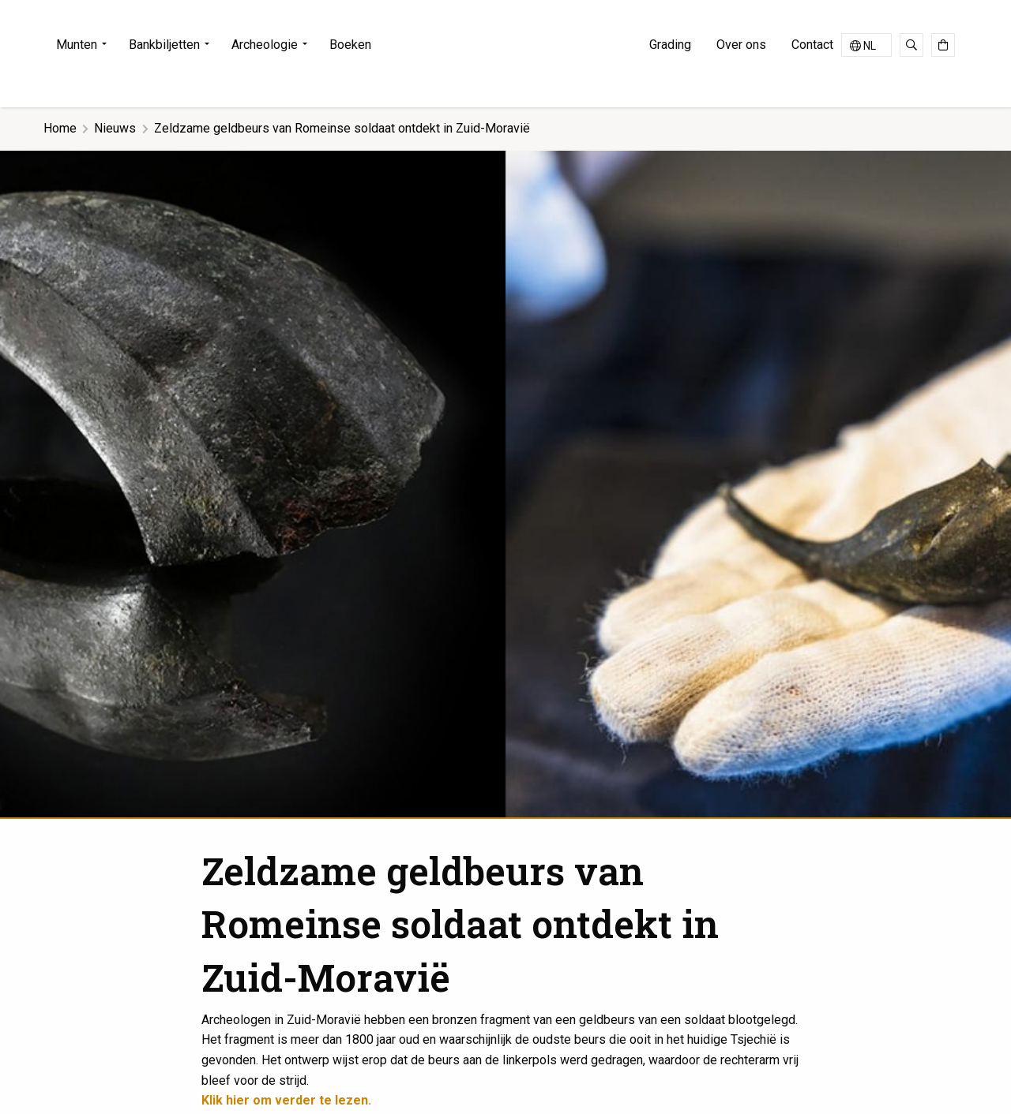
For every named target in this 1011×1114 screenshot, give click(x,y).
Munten (76, 44)
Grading (670, 44)
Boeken (350, 44)
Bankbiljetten (164, 44)
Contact (812, 44)
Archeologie (264, 44)
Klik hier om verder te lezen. (286, 1100)
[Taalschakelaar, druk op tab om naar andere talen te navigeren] (866, 45)
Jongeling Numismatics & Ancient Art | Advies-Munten (505, 51)
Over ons (741, 44)
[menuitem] (86, 45)
